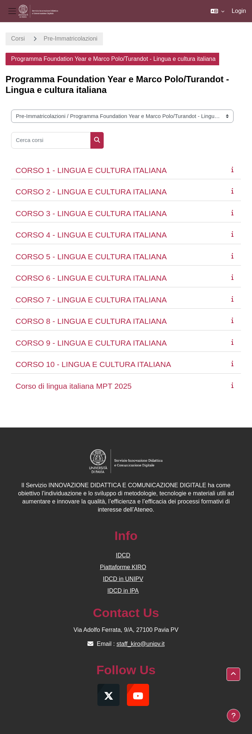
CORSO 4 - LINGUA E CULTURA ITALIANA (91, 235)
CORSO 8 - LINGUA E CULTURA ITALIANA (91, 321)
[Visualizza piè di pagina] (233, 715)
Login (239, 11)
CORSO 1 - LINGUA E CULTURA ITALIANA (91, 170)
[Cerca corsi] (51, 140)
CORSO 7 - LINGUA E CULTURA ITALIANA (91, 299)
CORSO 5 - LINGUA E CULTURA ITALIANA (91, 256)
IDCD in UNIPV (123, 579)
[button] (217, 11)
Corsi (18, 38)
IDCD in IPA (123, 591)
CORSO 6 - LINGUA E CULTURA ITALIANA (91, 278)
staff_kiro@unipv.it (141, 644)
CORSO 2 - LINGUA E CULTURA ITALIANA (91, 191)
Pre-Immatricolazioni (70, 38)
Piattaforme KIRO (123, 567)
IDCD (123, 555)
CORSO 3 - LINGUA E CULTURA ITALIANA (91, 213)
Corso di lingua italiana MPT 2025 (73, 386)
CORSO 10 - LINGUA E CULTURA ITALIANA (93, 364)
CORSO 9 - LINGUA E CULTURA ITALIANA (91, 343)
